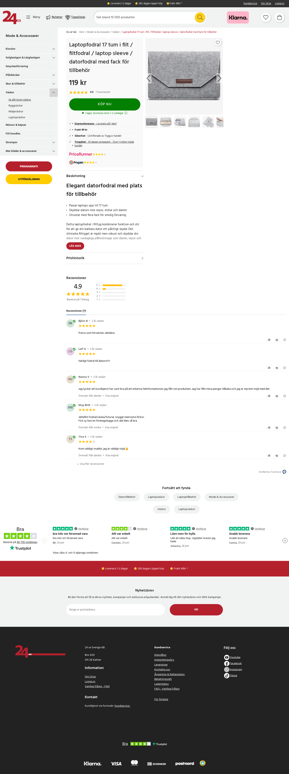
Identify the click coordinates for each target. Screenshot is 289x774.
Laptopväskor (17, 117)
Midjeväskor (16, 111)
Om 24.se (266, 4)
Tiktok (233, 675)
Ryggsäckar (16, 105)
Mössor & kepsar (16, 125)
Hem (81, 32)
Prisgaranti (29, 166)
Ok (196, 609)
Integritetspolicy (164, 660)
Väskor (10, 92)
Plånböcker (13, 75)
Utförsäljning (29, 179)
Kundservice (250, 4)
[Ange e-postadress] (115, 609)
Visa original (111, 396)
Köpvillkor (160, 655)
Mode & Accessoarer (22, 36)
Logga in (279, 4)
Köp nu (105, 104)
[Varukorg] (279, 17)
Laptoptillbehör (186, 497)
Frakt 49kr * (176, 4)
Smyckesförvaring (17, 66)
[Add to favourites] (218, 43)
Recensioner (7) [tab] (76, 311)
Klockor (10, 49)
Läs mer (75, 246)
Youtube (235, 657)
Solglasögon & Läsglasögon (23, 57)
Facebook (236, 663)
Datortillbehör (126, 497)
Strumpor (11, 142)
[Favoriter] (266, 17)
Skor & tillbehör (15, 84)
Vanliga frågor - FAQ (97, 686)
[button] (202, 763)
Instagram (236, 669)
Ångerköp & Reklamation (169, 674)
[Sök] (149, 17)
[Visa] (142, 258)
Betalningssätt (163, 679)
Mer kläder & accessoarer (21, 151)
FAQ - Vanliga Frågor (167, 689)
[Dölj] (142, 176)
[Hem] (12, 17)
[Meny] (33, 17)
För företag (161, 699)
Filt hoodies (13, 133)
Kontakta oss (162, 669)
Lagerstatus (161, 684)
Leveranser (161, 664)
